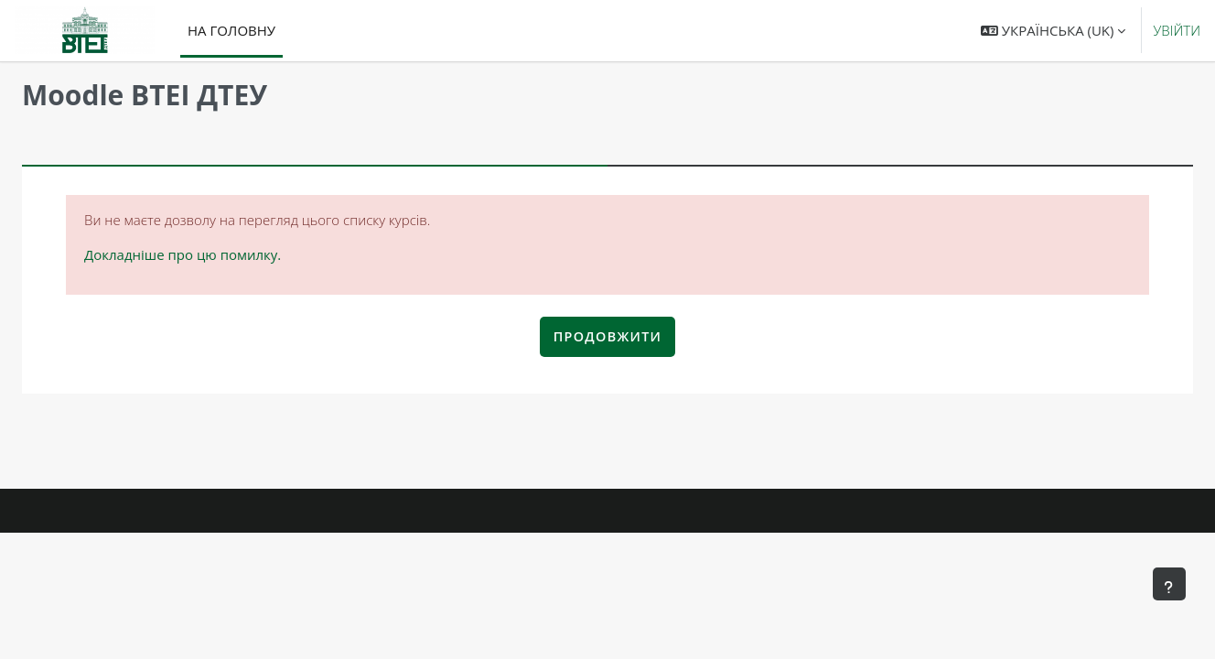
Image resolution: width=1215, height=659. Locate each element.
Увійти (1176, 30)
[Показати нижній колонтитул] (1169, 583)
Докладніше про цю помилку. (182, 254)
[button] (1053, 30)
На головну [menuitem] (231, 30)
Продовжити (608, 336)
